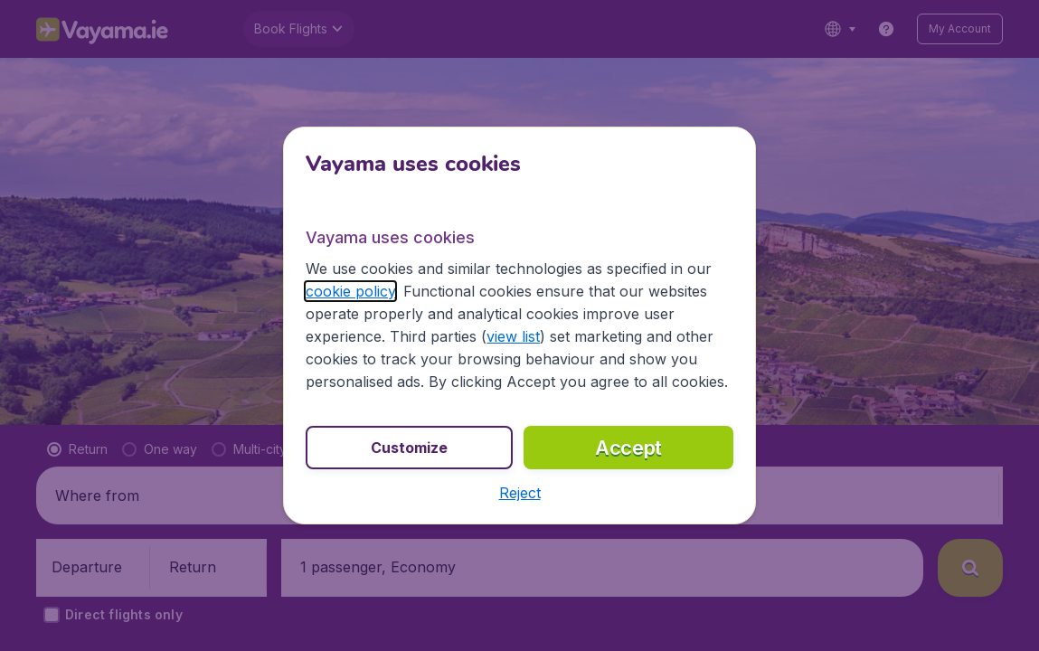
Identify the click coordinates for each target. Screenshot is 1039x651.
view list (513, 336)
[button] (520, 493)
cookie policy (350, 291)
